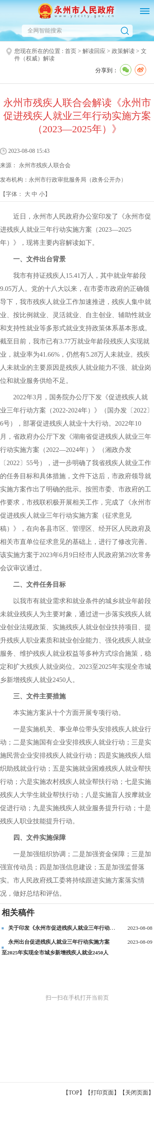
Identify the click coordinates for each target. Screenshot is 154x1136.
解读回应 (94, 51)
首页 (70, 51)
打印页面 (102, 1093)
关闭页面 (136, 1093)
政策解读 (123, 51)
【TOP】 (74, 1093)
